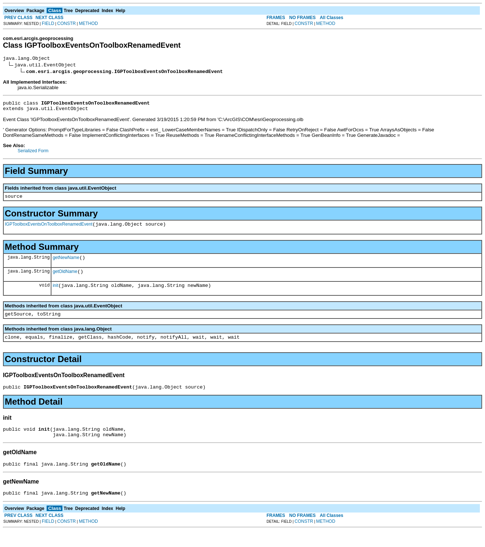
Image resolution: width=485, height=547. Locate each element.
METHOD (88, 23)
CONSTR (66, 23)
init (55, 294)
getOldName (65, 279)
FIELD (48, 23)
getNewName (66, 264)
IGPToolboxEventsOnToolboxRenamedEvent (49, 229)
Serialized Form (33, 154)
